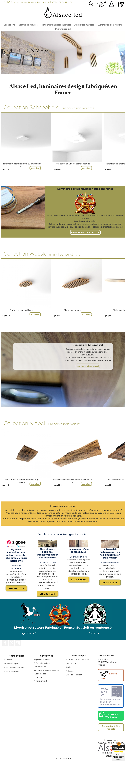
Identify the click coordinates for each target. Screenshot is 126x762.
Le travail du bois (47, 562)
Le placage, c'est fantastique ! (79, 550)
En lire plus (16, 588)
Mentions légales (11, 663)
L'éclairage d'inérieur (16, 567)
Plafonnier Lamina (72, 310)
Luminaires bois (41, 666)
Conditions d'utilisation (14, 667)
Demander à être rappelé (111, 727)
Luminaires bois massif (88, 366)
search (91, 5)
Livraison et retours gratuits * (29, 630)
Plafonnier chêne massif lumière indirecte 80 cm (72, 481)
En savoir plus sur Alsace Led (85, 232)
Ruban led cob (40, 673)
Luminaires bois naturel (109, 24)
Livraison (8, 659)
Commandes (71, 663)
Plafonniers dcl (63, 28)
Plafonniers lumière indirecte (56, 24)
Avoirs (69, 667)
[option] (63, 52)
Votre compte (79, 655)
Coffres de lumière (28, 24)
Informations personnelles (77, 659)
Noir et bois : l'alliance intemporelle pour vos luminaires (47, 553)
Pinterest (11, 643)
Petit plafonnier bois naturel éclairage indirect (21, 481)
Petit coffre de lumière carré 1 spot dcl (72, 163)
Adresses (70, 671)
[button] (10, 52)
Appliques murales (84, 24)
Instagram (18, 643)
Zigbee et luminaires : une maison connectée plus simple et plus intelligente (16, 555)
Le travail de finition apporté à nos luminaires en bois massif (110, 553)
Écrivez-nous (109, 675)
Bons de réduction (74, 674)
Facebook (5, 643)
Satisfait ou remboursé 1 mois (94, 630)
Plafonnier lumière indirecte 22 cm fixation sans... (21, 165)
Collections (9, 24)
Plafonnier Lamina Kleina (21, 310)
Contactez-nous (11, 671)
